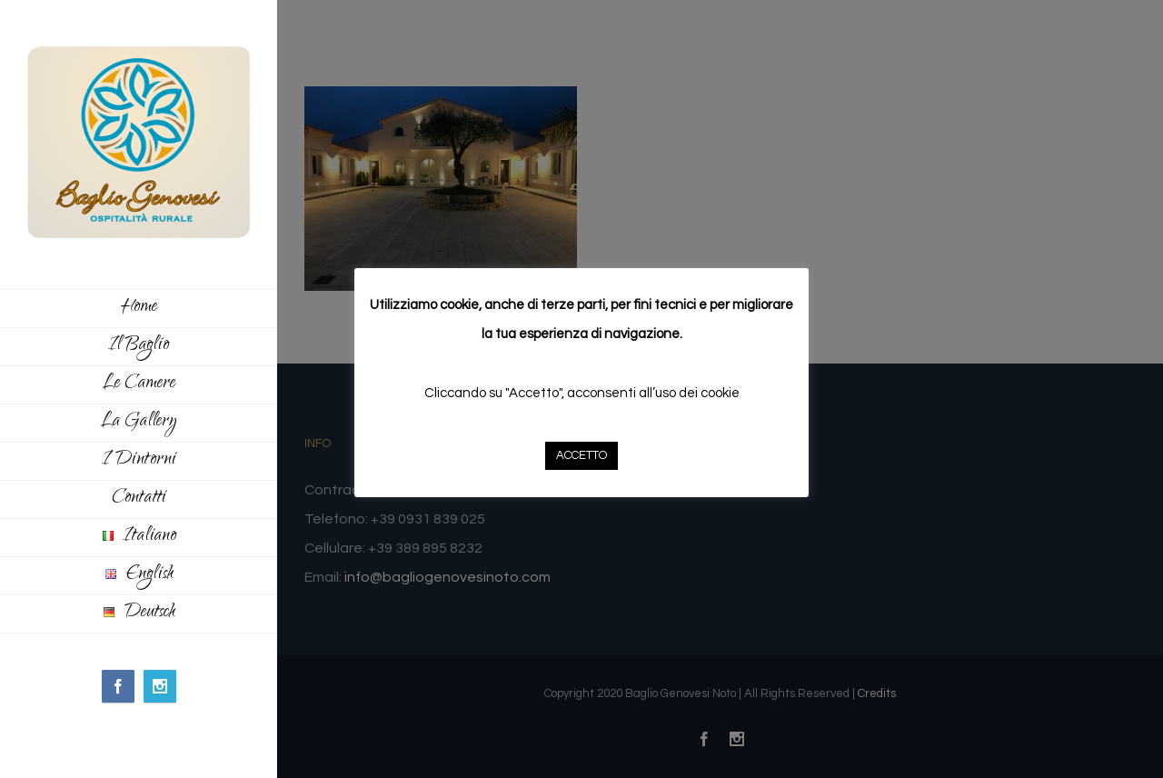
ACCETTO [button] (581, 455)
